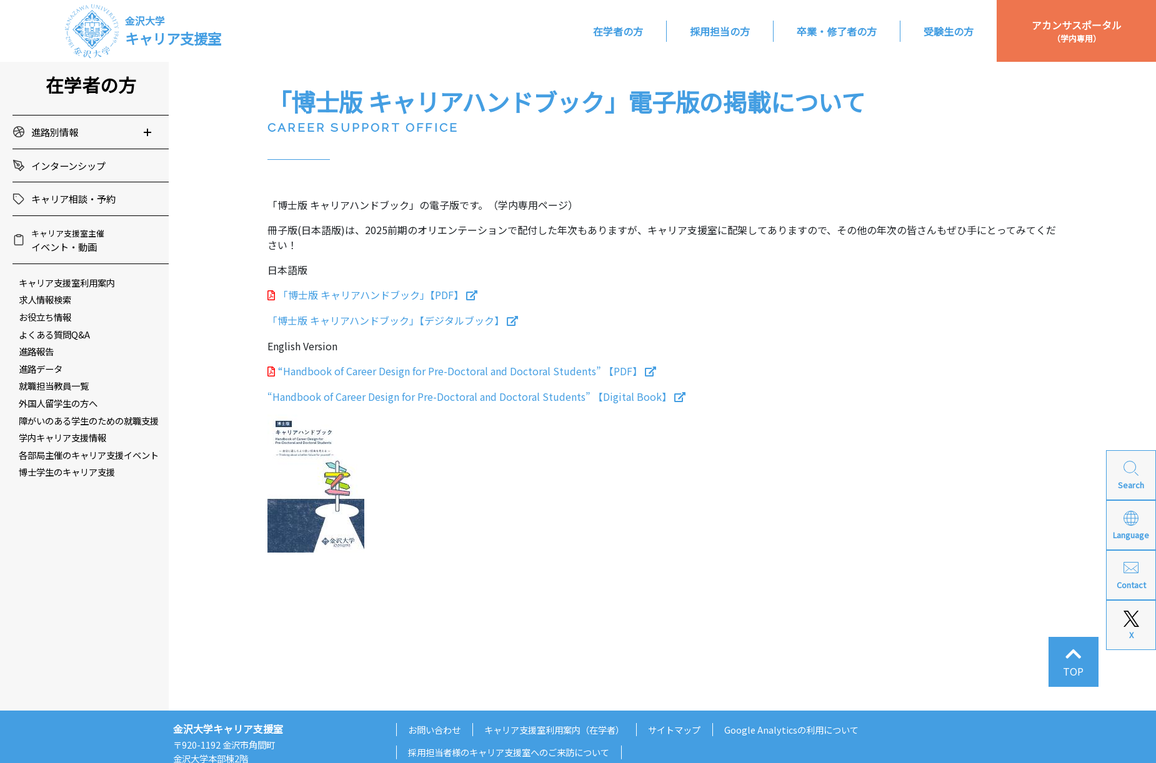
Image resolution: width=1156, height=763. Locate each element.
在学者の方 (618, 31)
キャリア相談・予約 (73, 198)
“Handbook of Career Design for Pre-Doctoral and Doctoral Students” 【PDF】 (460, 370)
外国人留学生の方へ (58, 403)
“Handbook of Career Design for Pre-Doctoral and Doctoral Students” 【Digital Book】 (469, 396)
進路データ (40, 368)
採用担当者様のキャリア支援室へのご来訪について (508, 752)
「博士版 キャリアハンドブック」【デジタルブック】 (385, 320)
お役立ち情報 (45, 316)
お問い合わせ (434, 729)
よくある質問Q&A (54, 334)
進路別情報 (54, 132)
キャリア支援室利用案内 (67, 282)
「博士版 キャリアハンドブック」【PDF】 (371, 294)
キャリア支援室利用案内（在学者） (554, 729)
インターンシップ (68, 165)
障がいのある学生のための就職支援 (89, 420)
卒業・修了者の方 (837, 31)
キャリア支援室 (173, 30)
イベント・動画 (67, 240)
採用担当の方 (720, 31)
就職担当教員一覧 (54, 385)
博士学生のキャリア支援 (67, 471)
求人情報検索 (45, 299)
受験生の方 (949, 31)
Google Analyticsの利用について (791, 729)
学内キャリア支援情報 (62, 437)
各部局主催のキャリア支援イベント (89, 454)
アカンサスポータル (1077, 30)
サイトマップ (674, 729)
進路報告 (36, 351)
